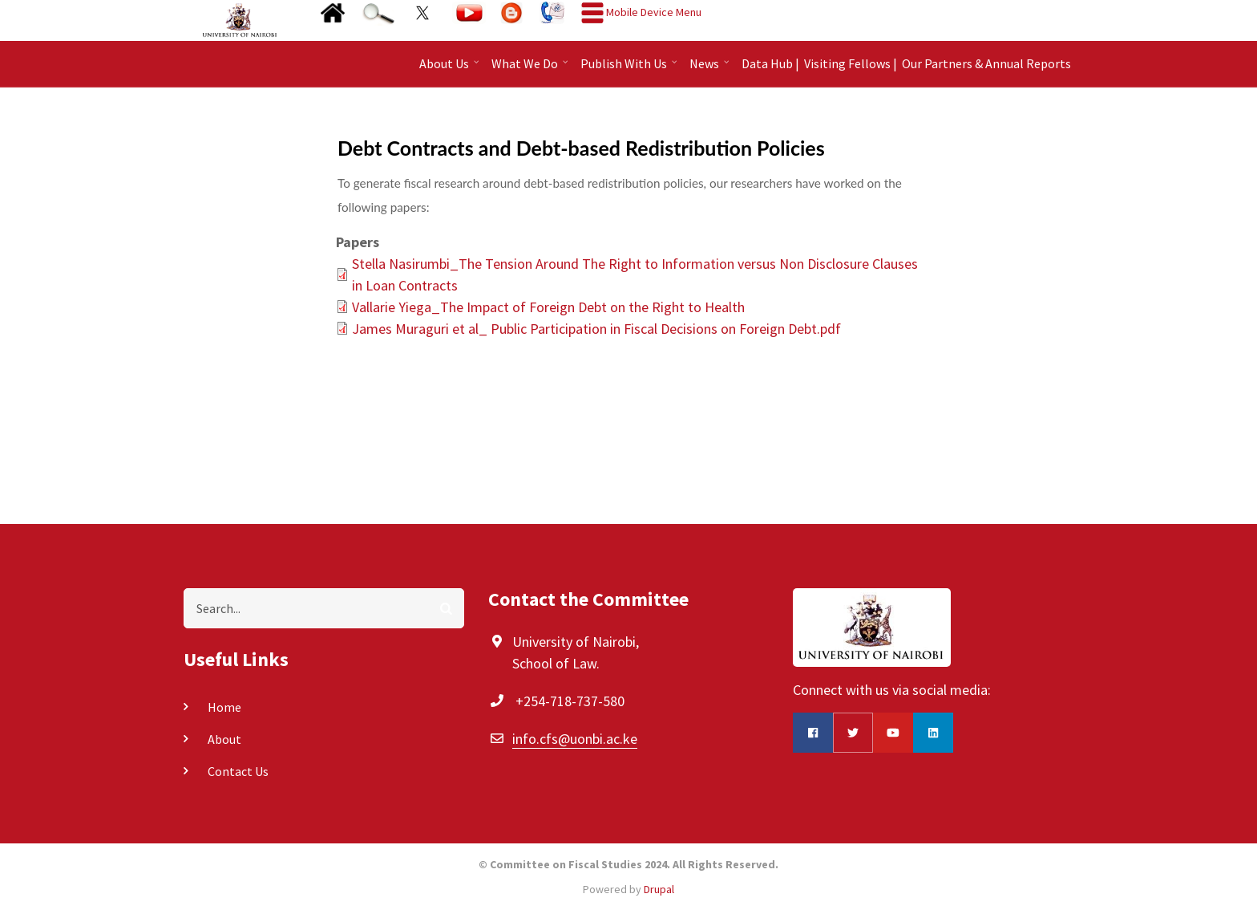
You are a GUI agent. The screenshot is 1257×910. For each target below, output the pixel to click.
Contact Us (238, 771)
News (711, 68)
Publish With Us (630, 68)
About (224, 739)
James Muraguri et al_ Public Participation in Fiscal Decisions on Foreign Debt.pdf (596, 328)
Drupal (659, 889)
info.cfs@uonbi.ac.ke (574, 738)
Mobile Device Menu (653, 12)
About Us (451, 68)
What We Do (531, 68)
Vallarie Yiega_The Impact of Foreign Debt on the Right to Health (548, 307)
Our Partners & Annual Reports (986, 63)
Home (224, 707)
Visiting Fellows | (850, 63)
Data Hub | (770, 63)
